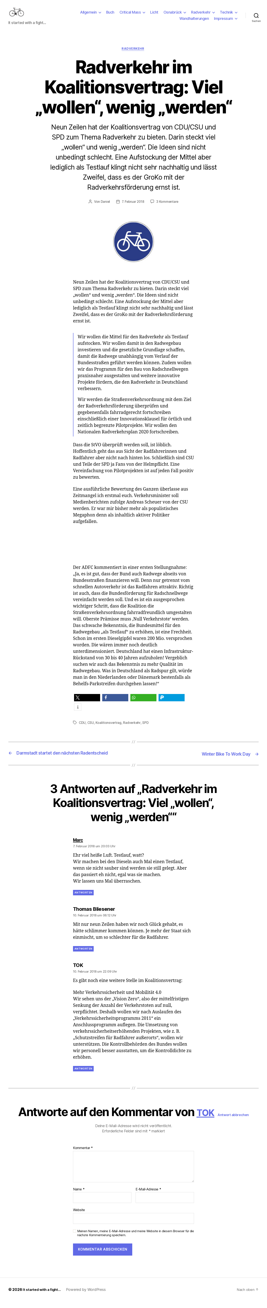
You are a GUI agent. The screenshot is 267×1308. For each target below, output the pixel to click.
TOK (205, 1118)
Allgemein (88, 15)
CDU (82, 729)
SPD (146, 729)
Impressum (223, 21)
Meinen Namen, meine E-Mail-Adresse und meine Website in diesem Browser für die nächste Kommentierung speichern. (135, 1240)
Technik (226, 15)
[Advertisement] (136, 554)
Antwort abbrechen (235, 1121)
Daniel (104, 209)
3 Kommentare (168, 209)
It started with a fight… (43, 1296)
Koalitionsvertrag (109, 729)
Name (78, 1196)
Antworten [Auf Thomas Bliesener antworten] (83, 955)
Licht (154, 15)
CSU (90, 729)
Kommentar (83, 1155)
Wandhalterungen (194, 21)
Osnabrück (173, 15)
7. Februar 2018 (133, 209)
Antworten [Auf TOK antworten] (83, 1075)
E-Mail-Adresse (148, 1196)
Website (79, 1216)
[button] (87, 704)
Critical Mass (130, 15)
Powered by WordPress (88, 1296)
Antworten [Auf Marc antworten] (83, 899)
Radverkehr (200, 15)
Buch (110, 15)
